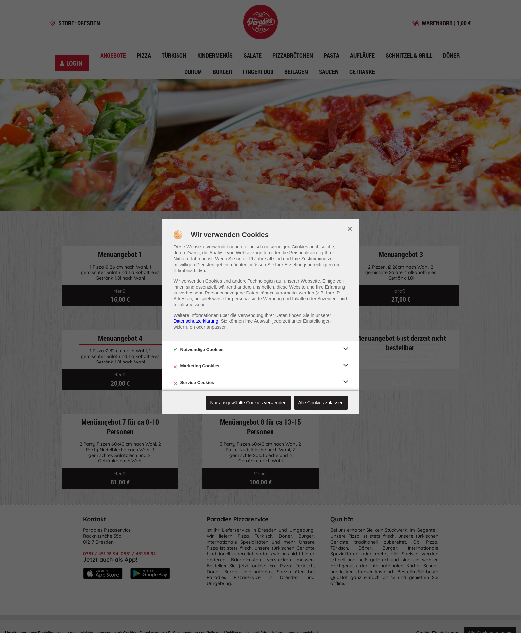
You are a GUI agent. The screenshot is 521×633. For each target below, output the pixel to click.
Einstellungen (317, 321)
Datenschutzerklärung (196, 321)
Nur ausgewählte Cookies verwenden (248, 402)
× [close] (349, 228)
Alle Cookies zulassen (320, 402)
